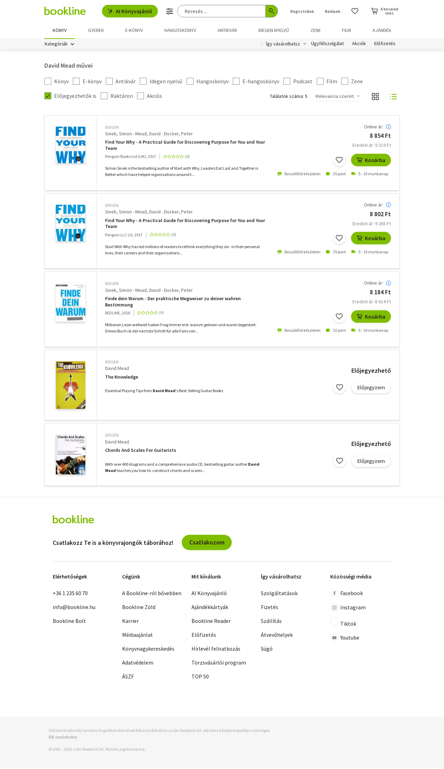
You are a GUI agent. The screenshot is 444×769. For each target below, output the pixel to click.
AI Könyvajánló (130, 11)
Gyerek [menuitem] (96, 30)
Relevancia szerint (335, 97)
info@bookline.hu (74, 607)
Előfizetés (384, 44)
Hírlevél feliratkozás (215, 649)
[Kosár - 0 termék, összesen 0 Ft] (384, 11)
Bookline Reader (211, 621)
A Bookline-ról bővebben (151, 593)
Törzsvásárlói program (218, 663)
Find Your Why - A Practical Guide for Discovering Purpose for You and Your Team (185, 146)
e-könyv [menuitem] (134, 30)
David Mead (117, 369)
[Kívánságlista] (355, 11)
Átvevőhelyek (277, 635)
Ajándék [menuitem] (382, 30)
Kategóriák (56, 44)
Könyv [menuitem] (60, 30)
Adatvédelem (137, 663)
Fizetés (269, 607)
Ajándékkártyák (209, 607)
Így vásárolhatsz (283, 44)
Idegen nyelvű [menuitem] (273, 30)
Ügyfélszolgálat (327, 44)
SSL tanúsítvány (63, 737)
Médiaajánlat (137, 635)
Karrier (130, 621)
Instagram (348, 608)
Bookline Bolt (69, 621)
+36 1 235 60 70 (70, 593)
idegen (112, 127)
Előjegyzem (371, 387)
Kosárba (371, 160)
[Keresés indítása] (271, 11)
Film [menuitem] (346, 30)
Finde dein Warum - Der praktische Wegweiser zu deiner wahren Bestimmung (173, 302)
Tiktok (343, 623)
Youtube (344, 638)
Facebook (346, 594)
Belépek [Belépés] (332, 11)
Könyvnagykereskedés (148, 649)
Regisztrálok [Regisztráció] (302, 11)
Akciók (359, 44)
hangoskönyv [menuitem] (180, 30)
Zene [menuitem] (315, 30)
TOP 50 (200, 677)
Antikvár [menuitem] (227, 30)
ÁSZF (128, 677)
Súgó (267, 649)
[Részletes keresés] (169, 11)
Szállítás (271, 621)
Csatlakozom (206, 543)
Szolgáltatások (279, 593)
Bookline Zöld (138, 607)
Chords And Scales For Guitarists (140, 451)
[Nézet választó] (375, 97)
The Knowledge (121, 378)
